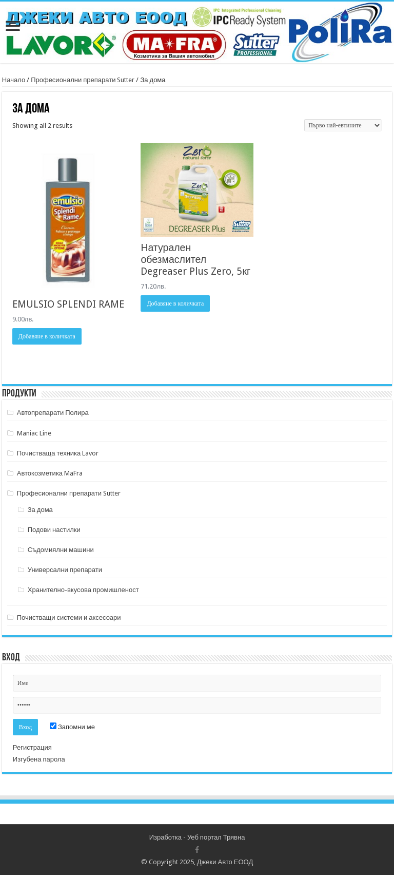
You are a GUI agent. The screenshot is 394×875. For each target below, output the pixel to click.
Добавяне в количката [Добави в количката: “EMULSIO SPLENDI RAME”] (46, 336)
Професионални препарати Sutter (82, 80)
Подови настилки (54, 530)
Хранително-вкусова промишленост (83, 590)
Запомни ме (72, 727)
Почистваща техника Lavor (58, 453)
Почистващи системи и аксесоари (69, 617)
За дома (40, 509)
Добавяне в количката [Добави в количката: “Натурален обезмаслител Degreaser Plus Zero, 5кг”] (175, 303)
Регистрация (32, 747)
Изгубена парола (39, 759)
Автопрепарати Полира (53, 412)
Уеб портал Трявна (216, 837)
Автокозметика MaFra (50, 473)
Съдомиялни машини (61, 550)
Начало (13, 80)
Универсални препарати (65, 570)
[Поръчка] (343, 125)
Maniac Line (34, 433)
